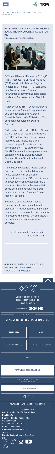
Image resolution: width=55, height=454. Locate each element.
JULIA (27, 357)
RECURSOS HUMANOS (14, 345)
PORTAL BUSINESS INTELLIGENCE (27, 370)
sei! (41, 332)
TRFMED (14, 332)
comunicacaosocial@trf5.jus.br (17, 271)
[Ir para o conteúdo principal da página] (20, 308)
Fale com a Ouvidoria (27, 388)
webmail (27, 396)
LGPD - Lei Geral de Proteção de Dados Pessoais (27, 380)
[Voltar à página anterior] (6, 12)
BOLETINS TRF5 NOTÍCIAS (41, 345)
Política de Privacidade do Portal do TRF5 (27, 404)
